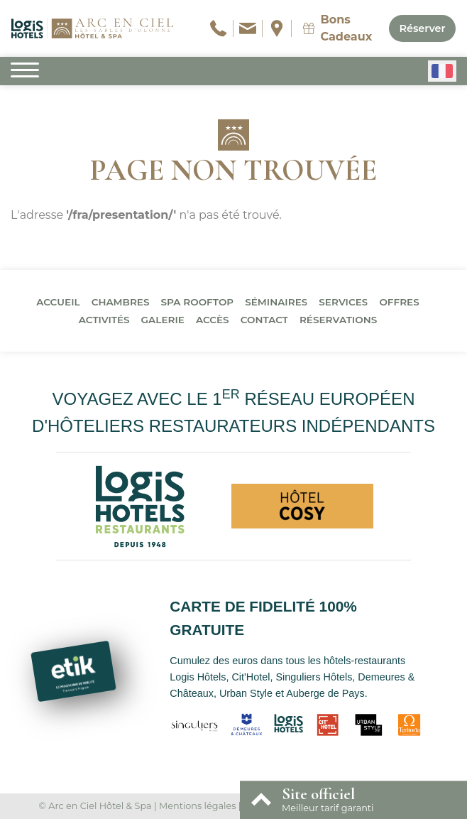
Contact (264, 319)
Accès (212, 319)
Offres (399, 302)
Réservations (338, 319)
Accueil (57, 302)
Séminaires (276, 302)
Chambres (121, 302)
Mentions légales (197, 806)
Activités (104, 319)
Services (343, 302)
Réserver (422, 28)
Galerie (163, 319)
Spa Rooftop (197, 302)
